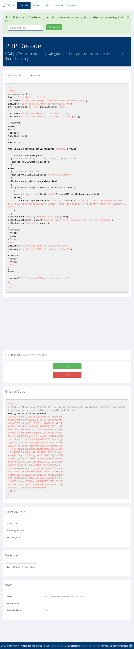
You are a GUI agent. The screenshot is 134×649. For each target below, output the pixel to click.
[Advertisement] (32, 324)
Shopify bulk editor (90, 645)
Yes (67, 366)
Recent (36, 5)
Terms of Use (57, 645)
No (67, 374)
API (47, 5)
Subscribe (54, 27)
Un (9, 5)
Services (58, 5)
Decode (24, 5)
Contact (72, 5)
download (35, 75)
